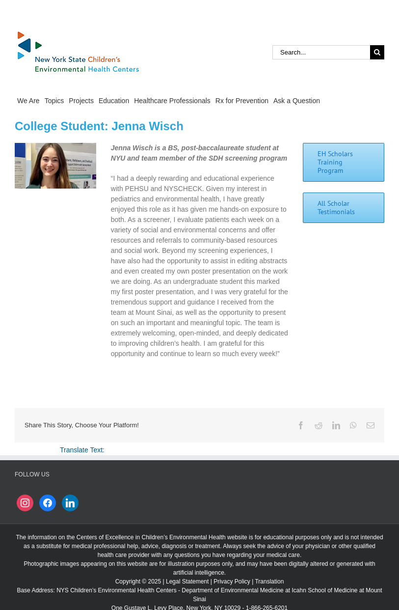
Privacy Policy (231, 581)
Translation (269, 581)
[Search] (377, 52)
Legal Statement (187, 581)
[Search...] (321, 52)
